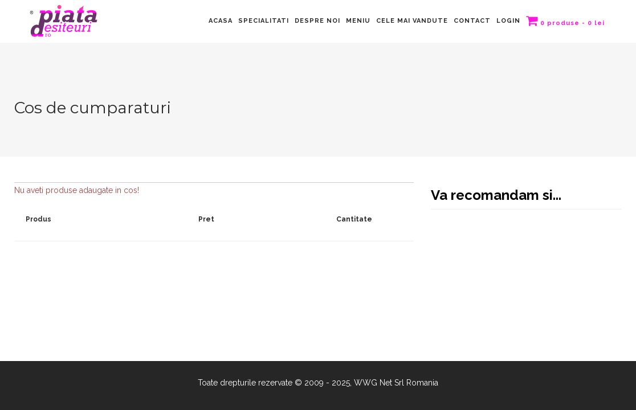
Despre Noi (317, 20)
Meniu (358, 20)
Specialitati (263, 20)
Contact (472, 20)
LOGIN (508, 20)
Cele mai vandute (412, 20)
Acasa (221, 20)
